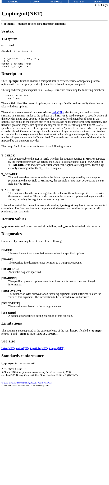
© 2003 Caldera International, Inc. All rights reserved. (26, 387)
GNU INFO (79, 2)
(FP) (57, 116)
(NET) (8, 352)
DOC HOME (12, 2)
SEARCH (98, 2)
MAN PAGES (56, 2)
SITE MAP (34, 2)
